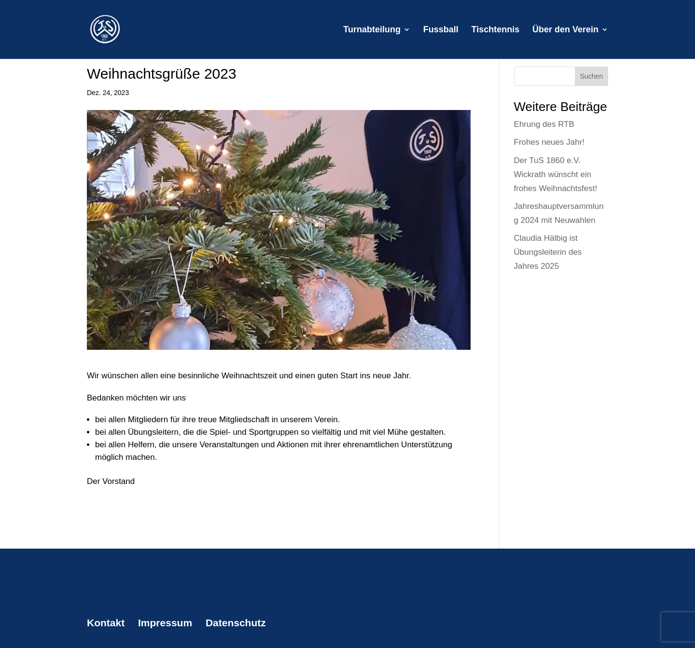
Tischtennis (496, 30)
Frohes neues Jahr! (549, 142)
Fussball (441, 30)
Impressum (165, 622)
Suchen (591, 76)
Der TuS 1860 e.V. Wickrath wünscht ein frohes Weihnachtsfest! (556, 174)
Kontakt (106, 622)
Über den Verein (565, 30)
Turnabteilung (372, 30)
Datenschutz (236, 622)
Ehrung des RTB (544, 124)
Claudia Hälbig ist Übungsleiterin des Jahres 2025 (548, 252)
